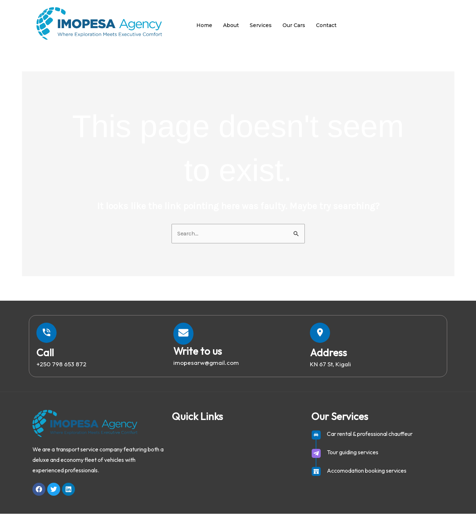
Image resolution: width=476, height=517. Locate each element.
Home (204, 25)
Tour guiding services (352, 455)
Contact (326, 25)
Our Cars (294, 25)
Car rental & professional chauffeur (370, 437)
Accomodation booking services (366, 473)
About (231, 25)
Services (261, 25)
